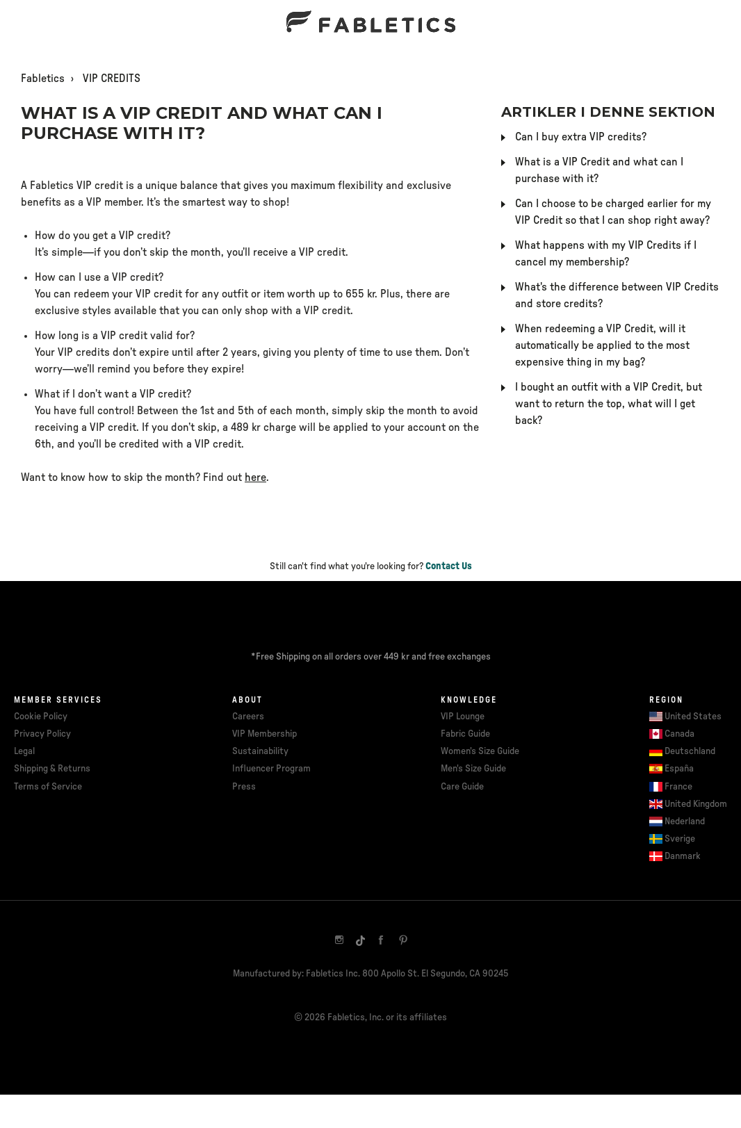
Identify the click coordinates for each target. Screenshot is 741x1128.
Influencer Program (271, 769)
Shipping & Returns (52, 769)
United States (693, 716)
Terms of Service (48, 787)
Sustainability (260, 751)
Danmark (683, 856)
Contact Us (448, 566)
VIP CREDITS (111, 78)
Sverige (680, 839)
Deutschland (690, 751)
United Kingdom (696, 804)
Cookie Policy (40, 716)
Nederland (685, 821)
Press (244, 787)
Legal (24, 751)
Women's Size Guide (480, 751)
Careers (248, 716)
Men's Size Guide (473, 769)
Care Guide (462, 787)
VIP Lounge (462, 716)
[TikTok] (360, 940)
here (255, 477)
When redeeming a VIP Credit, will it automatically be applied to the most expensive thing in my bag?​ (602, 345)
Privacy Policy (42, 734)
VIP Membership (264, 734)
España (679, 769)
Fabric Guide (465, 734)
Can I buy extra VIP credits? (580, 136)
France (678, 787)
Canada (679, 734)
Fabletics (43, 78)
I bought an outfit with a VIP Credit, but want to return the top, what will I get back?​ (608, 404)
